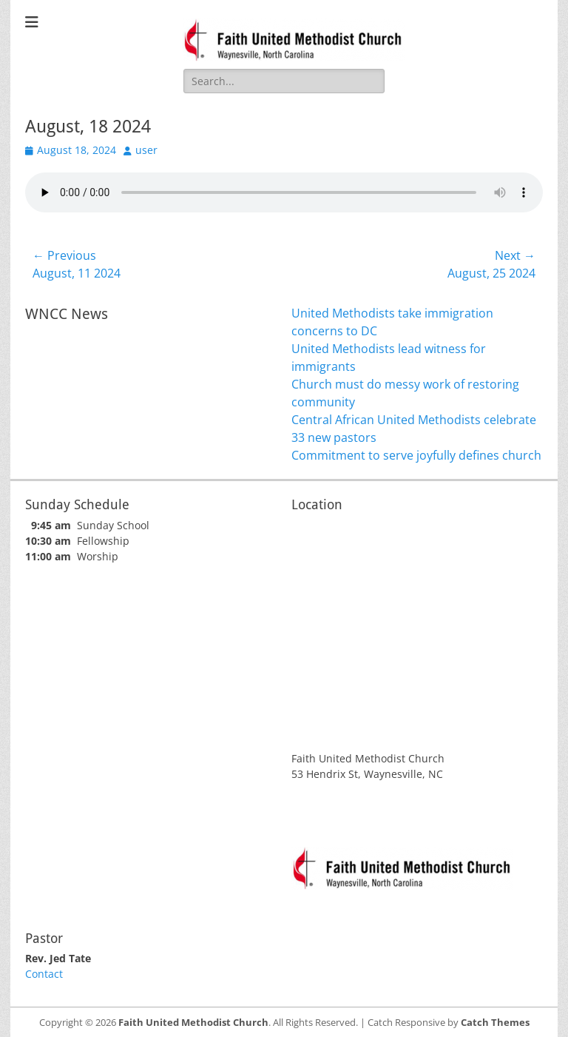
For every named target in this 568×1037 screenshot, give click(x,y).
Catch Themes (495, 1022)
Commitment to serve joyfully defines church (416, 455)
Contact (44, 974)
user (146, 150)
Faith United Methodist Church (193, 1022)
